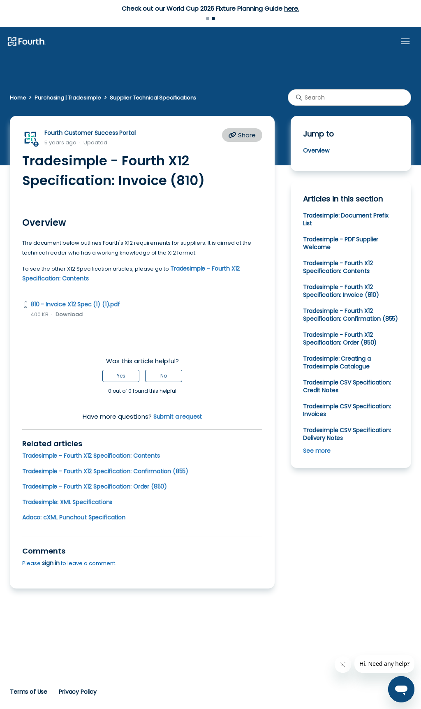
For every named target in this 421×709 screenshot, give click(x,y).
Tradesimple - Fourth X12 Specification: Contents (91, 456)
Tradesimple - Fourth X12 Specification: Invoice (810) (341, 291)
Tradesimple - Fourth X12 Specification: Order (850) (94, 486)
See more (317, 451)
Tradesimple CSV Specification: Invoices (347, 410)
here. (291, 8)
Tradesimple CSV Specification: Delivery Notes (347, 434)
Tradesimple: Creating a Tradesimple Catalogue (336, 362)
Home (18, 98)
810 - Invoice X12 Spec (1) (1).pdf (75, 304)
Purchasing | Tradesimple (68, 98)
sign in (51, 563)
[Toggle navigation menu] (405, 41)
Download (69, 314)
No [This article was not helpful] (163, 375)
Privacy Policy (78, 692)
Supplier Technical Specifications (153, 98)
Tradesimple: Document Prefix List (346, 219)
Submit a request (177, 416)
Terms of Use (28, 692)
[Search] (349, 97)
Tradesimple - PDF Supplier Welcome (340, 243)
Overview (316, 150)
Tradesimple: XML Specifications (67, 502)
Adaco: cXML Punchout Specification (73, 517)
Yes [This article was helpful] (121, 375)
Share (242, 135)
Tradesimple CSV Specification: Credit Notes (347, 386)
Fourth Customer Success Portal (89, 133)
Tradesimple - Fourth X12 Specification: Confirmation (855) (105, 471)
